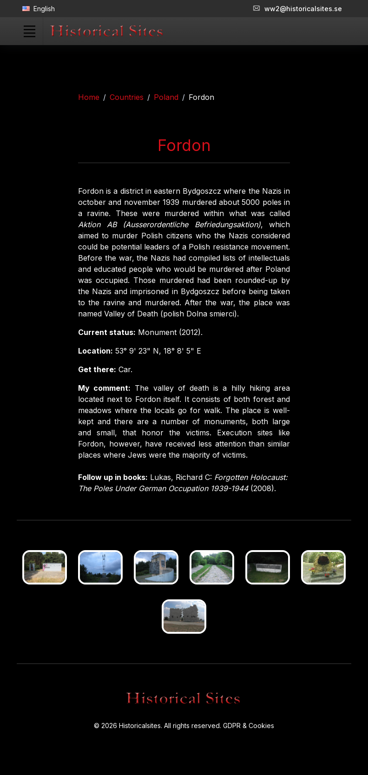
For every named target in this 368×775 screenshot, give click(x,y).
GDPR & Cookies (248, 725)
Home (88, 97)
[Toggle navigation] (29, 31)
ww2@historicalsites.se (297, 8)
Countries (127, 97)
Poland (166, 97)
